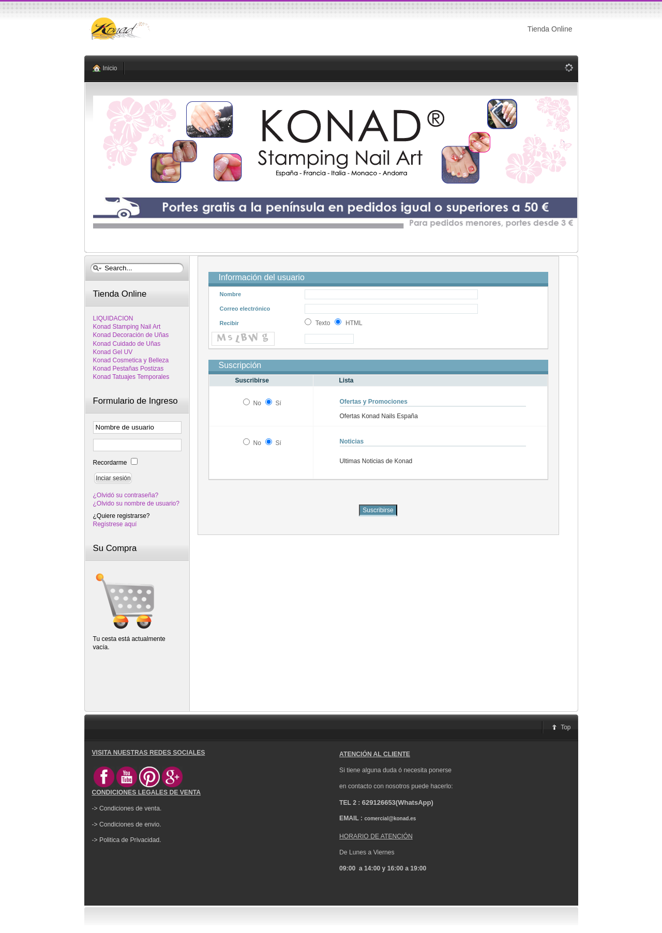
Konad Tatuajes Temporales (131, 376)
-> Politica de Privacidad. (126, 840)
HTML (354, 323)
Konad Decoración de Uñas (131, 335)
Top (565, 727)
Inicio (110, 68)
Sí (278, 403)
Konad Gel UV (113, 352)
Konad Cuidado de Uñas (127, 343)
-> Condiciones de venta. (127, 808)
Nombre (231, 294)
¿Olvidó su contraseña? (126, 495)
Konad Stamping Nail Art (127, 326)
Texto (322, 323)
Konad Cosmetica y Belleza (131, 360)
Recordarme (111, 462)
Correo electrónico (245, 308)
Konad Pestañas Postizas (128, 368)
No (257, 403)
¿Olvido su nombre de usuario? (136, 503)
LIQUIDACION (113, 318)
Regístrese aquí (115, 524)
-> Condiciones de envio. (126, 824)
